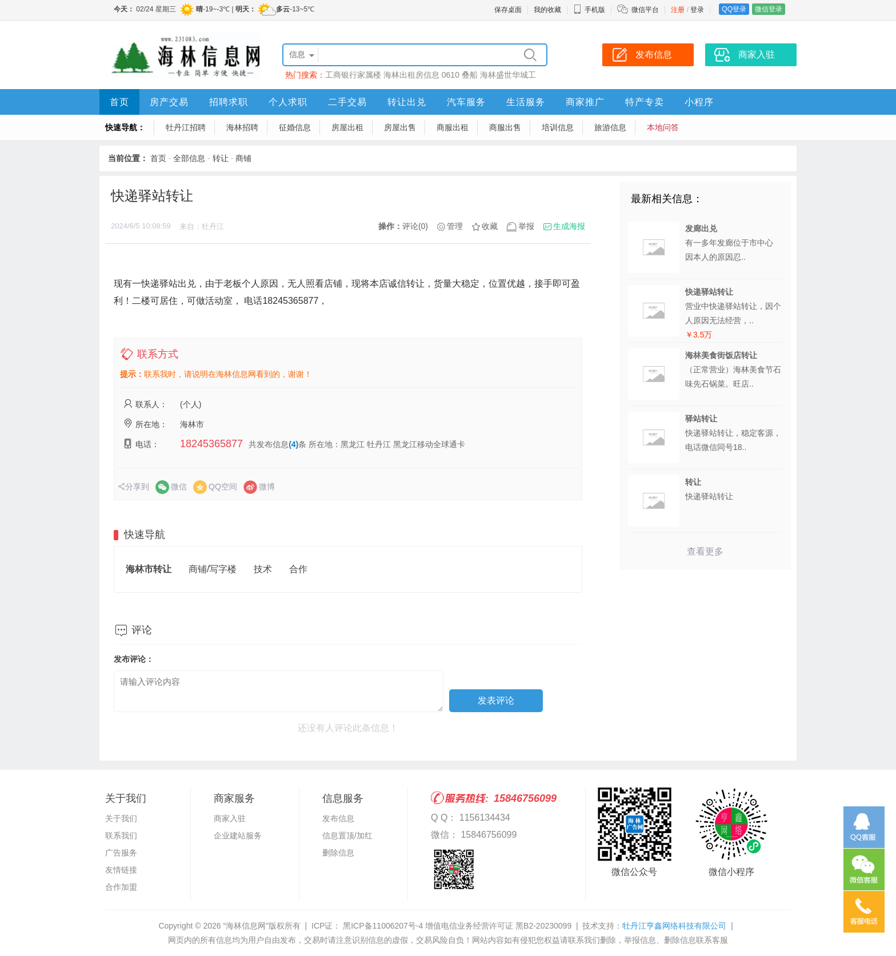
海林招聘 (242, 127)
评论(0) (415, 226)
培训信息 (558, 127)
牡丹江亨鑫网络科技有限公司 (674, 925)
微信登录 (768, 9)
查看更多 (705, 551)
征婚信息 (295, 127)
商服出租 (453, 127)
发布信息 (338, 818)
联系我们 (121, 835)
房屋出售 (400, 127)
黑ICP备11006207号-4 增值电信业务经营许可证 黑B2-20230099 (456, 925)
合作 (298, 569)
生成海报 (569, 226)
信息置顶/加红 (347, 835)
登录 (697, 10)
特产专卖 (644, 102)
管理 (455, 226)
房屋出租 (347, 127)
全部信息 (189, 158)
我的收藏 (547, 10)
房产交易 (169, 102)
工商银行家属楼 (353, 74)
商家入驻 (230, 818)
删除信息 (338, 852)
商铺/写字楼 (213, 569)
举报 (526, 226)
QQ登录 (734, 9)
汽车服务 (466, 102)
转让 (221, 158)
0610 (450, 74)
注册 (678, 10)
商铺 (243, 158)
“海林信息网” (245, 925)
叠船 (470, 74)
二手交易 (347, 102)
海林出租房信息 (411, 74)
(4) (293, 444)
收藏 (490, 226)
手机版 (589, 10)
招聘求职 (228, 102)
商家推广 (585, 102)
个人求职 (288, 102)
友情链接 (121, 869)
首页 (119, 102)
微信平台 (645, 10)
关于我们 (121, 818)
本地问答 (663, 127)
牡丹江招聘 (186, 127)
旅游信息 (610, 127)
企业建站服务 (238, 835)
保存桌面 (508, 10)
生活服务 (525, 102)
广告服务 (121, 852)
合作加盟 (121, 886)
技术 (263, 569)
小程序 (699, 102)
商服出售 (505, 127)
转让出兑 (406, 102)
